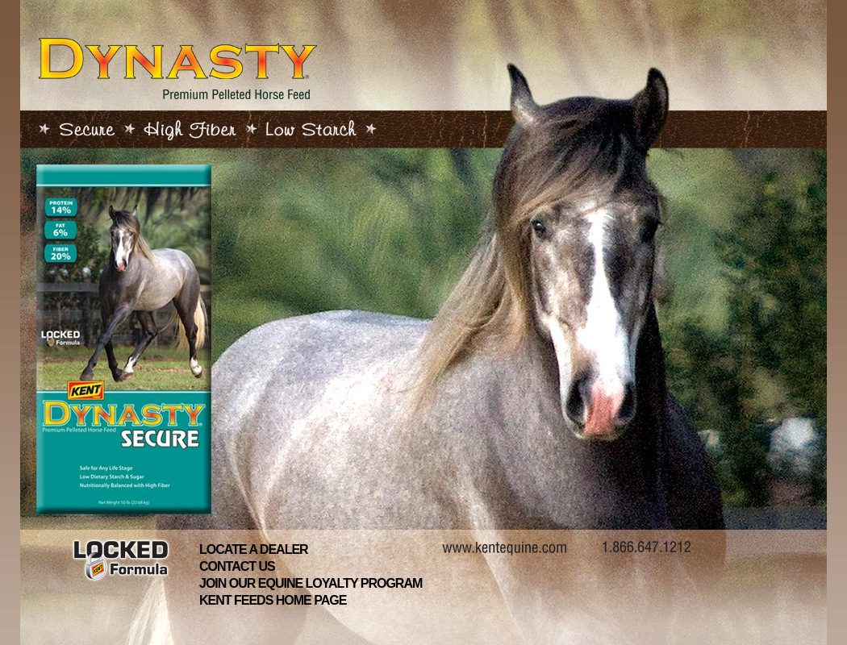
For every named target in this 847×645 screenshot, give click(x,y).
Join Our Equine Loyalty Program (310, 583)
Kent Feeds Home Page (272, 600)
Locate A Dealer (253, 549)
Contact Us (237, 566)
